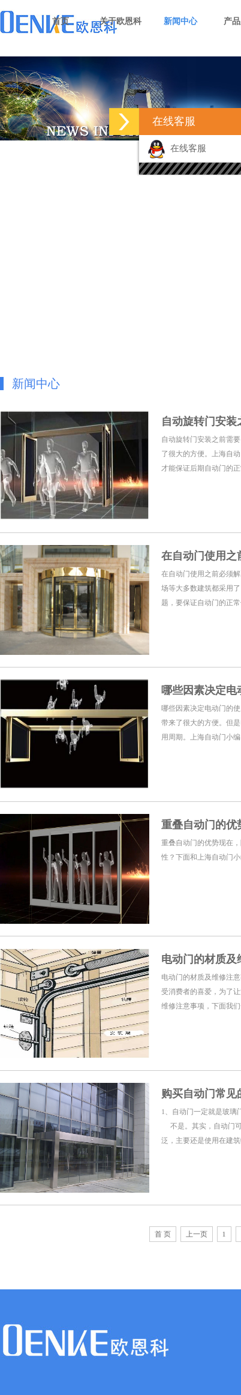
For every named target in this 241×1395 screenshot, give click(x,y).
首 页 (163, 1234)
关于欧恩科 (120, 21)
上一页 (196, 1234)
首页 (60, 21)
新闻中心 (180, 21)
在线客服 (176, 148)
